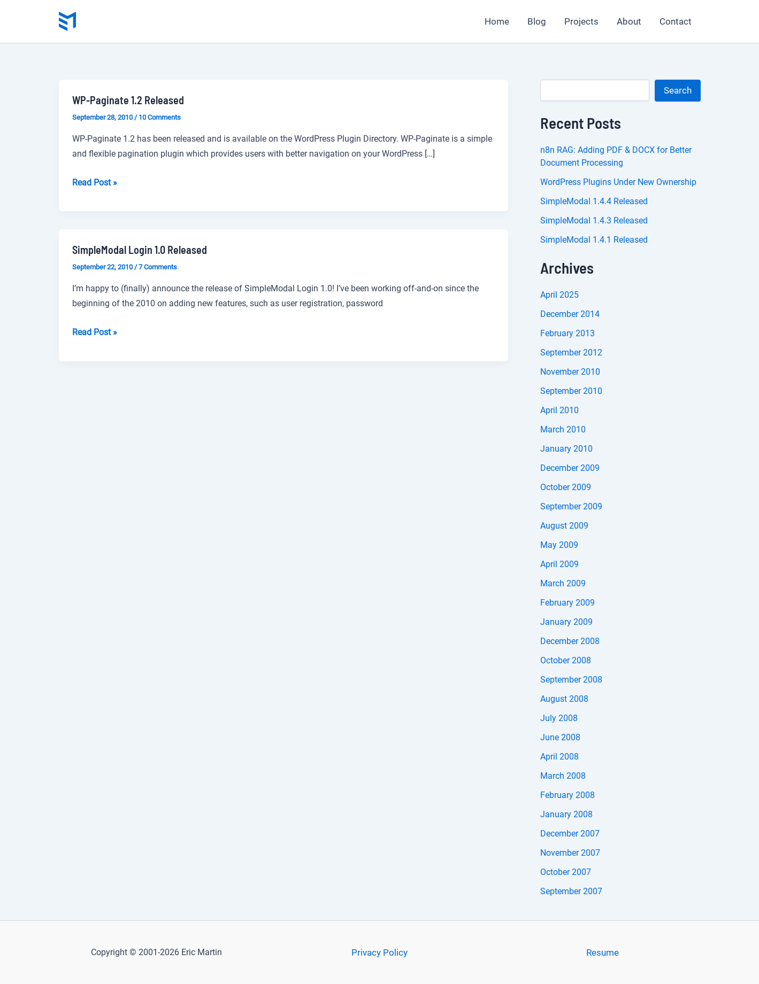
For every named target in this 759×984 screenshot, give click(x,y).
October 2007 (565, 872)
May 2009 (559, 545)
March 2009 (563, 583)
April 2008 (559, 756)
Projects (581, 21)
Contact (676, 21)
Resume (602, 952)
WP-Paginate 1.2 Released (128, 100)
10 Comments (160, 117)
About (629, 21)
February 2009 (567, 603)
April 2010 (559, 410)
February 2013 (567, 333)
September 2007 (571, 891)
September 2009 (571, 506)
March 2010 (563, 429)
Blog (536, 21)
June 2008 (560, 737)
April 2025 (559, 295)
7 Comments (158, 267)
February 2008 (567, 795)
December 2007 (570, 833)
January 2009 (566, 622)
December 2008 (570, 641)
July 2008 (559, 718)
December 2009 (570, 468)
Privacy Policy (379, 952)
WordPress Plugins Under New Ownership (618, 182)
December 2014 (570, 314)
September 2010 (571, 391)
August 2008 (564, 699)
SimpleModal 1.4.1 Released (594, 240)
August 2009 (564, 526)
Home (497, 21)
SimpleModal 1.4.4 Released (594, 201)
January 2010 (566, 449)
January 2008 (566, 814)
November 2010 (570, 372)
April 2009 (559, 564)
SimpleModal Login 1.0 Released (139, 249)
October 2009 (565, 487)
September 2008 (571, 680)
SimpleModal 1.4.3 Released (594, 220)
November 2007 (570, 853)
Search (678, 90)
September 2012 (571, 352)
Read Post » (94, 182)
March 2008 (563, 776)
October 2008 (565, 660)
